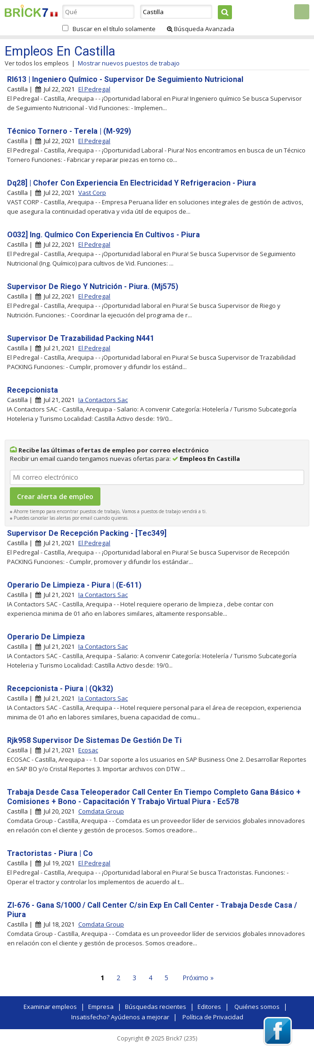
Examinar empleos (50, 1006)
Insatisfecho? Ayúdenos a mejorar (120, 1017)
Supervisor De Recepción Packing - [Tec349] (86, 533)
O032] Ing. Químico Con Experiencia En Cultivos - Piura (103, 234)
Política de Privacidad (212, 1017)
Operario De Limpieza (46, 636)
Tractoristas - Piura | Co (50, 853)
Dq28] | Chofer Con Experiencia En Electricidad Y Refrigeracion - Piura (131, 182)
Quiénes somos (257, 1006)
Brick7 (26, 11)
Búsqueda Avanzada (200, 28)
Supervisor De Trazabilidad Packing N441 (80, 338)
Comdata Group (101, 811)
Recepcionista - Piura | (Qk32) (60, 688)
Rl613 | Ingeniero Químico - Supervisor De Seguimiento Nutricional (125, 79)
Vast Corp (92, 192)
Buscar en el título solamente (114, 28)
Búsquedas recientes (155, 1006)
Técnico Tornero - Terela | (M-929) (69, 131)
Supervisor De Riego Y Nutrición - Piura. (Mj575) (92, 286)
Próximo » (198, 977)
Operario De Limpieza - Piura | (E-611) (74, 584)
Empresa (101, 1006)
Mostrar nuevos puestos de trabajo (129, 63)
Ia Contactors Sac (103, 399)
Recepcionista (32, 390)
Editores (209, 1006)
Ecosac (88, 750)
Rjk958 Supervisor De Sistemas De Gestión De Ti (94, 740)
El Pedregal (94, 89)
